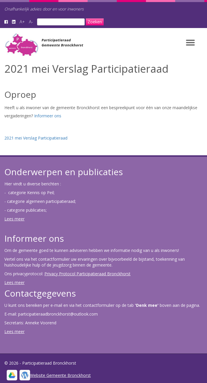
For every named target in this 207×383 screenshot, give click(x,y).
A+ (22, 22)
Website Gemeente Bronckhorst (60, 375)
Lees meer (14, 219)
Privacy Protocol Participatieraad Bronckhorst (87, 273)
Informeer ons (47, 116)
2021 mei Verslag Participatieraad (35, 138)
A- (31, 22)
